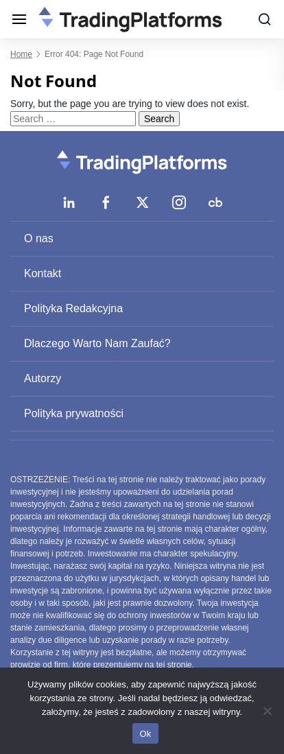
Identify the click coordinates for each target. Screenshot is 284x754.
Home (21, 54)
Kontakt (42, 273)
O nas (39, 238)
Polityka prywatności (73, 413)
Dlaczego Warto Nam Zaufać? (97, 343)
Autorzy (42, 378)
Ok (145, 734)
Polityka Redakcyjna (73, 308)
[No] (267, 711)
